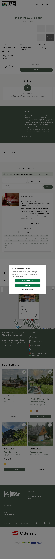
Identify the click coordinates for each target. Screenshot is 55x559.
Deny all (35, 283)
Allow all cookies (19, 283)
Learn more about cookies (17, 278)
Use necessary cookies (27, 287)
